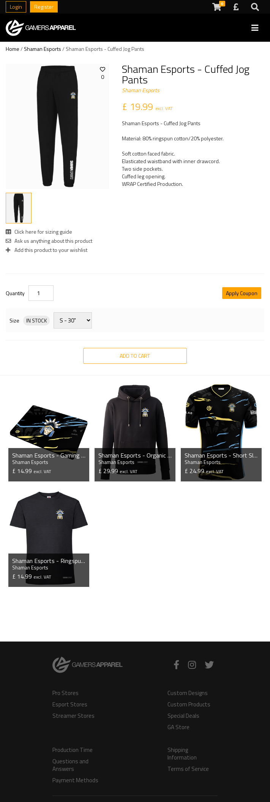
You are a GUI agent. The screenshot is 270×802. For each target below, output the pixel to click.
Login (16, 7)
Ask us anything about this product (49, 241)
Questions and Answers (70, 765)
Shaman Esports (42, 49)
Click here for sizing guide (39, 232)
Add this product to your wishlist (46, 250)
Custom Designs (187, 693)
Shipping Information (182, 753)
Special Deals (183, 716)
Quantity (15, 293)
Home (12, 49)
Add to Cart (135, 356)
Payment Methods (75, 780)
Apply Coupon (241, 293)
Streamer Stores (73, 716)
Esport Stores (69, 704)
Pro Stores (65, 693)
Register (44, 7)
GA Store (178, 727)
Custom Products (188, 704)
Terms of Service (188, 769)
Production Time (72, 750)
